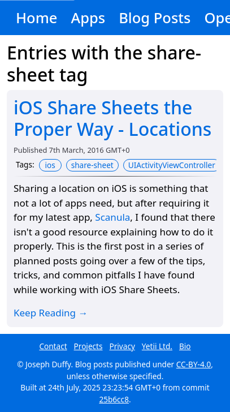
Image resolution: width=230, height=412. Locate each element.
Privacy (122, 346)
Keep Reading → (51, 312)
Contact (53, 346)
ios (50, 165)
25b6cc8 (114, 399)
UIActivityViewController (171, 165)
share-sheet (92, 165)
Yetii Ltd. (157, 346)
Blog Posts (154, 17)
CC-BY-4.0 (193, 364)
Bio (185, 346)
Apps (88, 17)
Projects (88, 346)
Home (36, 17)
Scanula (112, 217)
